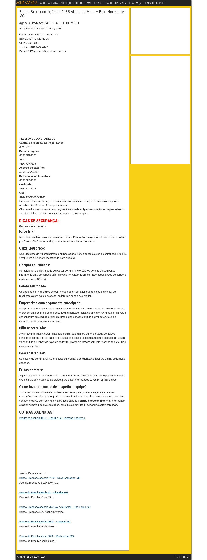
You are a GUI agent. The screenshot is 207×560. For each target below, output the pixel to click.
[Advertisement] (73, 446)
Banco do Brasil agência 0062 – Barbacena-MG (46, 536)
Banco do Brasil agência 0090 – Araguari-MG (45, 521)
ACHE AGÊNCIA (26, 3)
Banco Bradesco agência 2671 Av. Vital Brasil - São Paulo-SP (55, 506)
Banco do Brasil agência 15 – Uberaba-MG (43, 492)
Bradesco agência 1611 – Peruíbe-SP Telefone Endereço (52, 417)
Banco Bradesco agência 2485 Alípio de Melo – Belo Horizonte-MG (72, 13)
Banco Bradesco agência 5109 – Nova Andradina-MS (49, 477)
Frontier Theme (182, 557)
